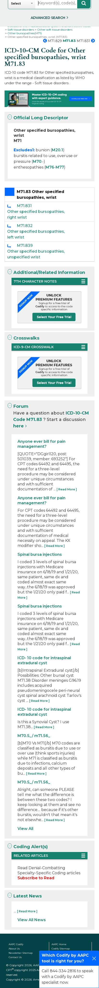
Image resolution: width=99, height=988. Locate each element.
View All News (31, 920)
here (18, 426)
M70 (37, 161)
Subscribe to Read (35, 878)
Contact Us (15, 957)
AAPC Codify (16, 944)
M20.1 (57, 150)
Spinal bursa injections (39, 554)
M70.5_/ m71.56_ (33, 735)
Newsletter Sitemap (21, 952)
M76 (50, 167)
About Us (14, 948)
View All (25, 828)
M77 (60, 167)
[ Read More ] (67, 489)
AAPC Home (59, 944)
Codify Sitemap (61, 948)
